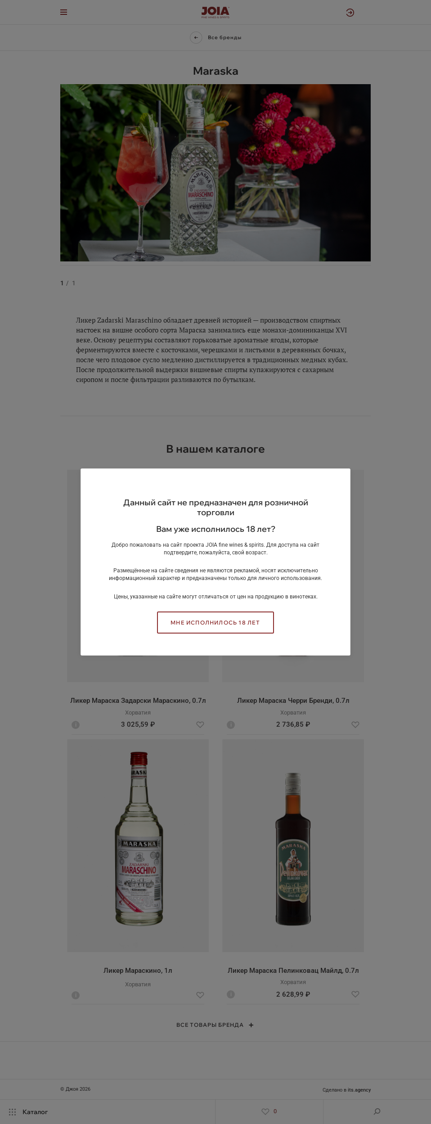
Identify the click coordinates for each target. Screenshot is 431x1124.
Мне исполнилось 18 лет (215, 622)
